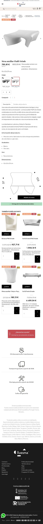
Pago (23, 466)
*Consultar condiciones (34, 0)
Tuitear (12, 97)
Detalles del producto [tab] (20, 104)
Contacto (4, 461)
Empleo (4, 470)
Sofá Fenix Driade (28, 291)
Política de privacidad (28, 461)
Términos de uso (26, 464)
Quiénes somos (6, 464)
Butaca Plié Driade (8, 238)
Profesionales (6, 466)
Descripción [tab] (6, 104)
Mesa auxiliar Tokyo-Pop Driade (10, 291)
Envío (23, 468)
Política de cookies (27, 470)
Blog (3, 468)
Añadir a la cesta (29, 197)
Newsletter (5, 472)
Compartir (10, 97)
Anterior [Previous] (2, 38)
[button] (21, 334)
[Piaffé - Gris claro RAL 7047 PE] (6, 81)
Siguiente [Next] (40, 38)
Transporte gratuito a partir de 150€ (21, 356)
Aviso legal (5, 474)
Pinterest (14, 97)
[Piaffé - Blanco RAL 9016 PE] (15, 81)
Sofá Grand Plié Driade (30, 238)
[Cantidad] (6, 92)
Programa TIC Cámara (28, 472)
